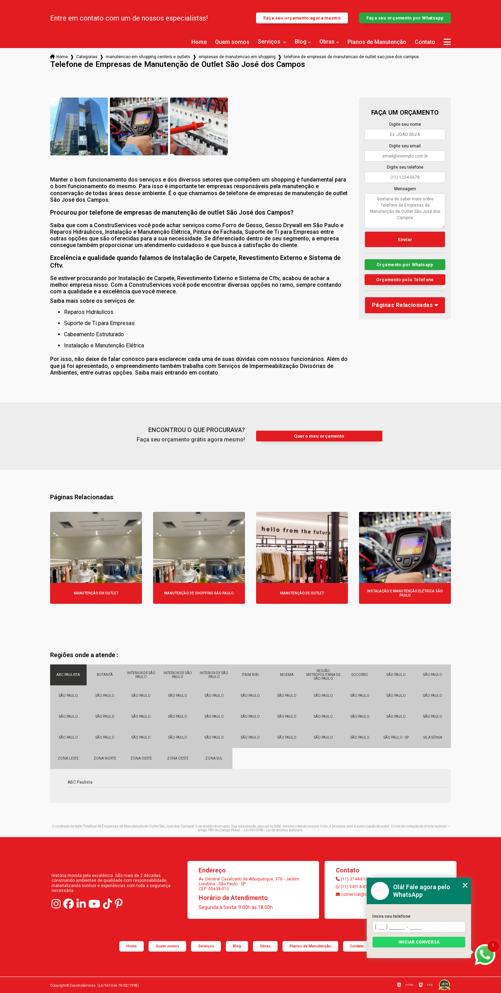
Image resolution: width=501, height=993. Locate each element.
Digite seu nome (405, 124)
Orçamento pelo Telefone (405, 279)
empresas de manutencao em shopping (237, 56)
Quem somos (232, 42)
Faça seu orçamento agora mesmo (302, 18)
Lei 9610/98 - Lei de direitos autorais (273, 830)
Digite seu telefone (405, 167)
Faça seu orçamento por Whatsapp (405, 18)
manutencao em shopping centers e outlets (148, 56)
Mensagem (405, 188)
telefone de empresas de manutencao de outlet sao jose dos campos (351, 56)
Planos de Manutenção (377, 42)
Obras (327, 42)
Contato (425, 42)
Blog (301, 42)
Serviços (270, 42)
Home (199, 42)
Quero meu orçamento (319, 436)
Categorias (86, 56)
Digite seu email (405, 146)
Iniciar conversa (418, 942)
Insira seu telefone (391, 916)
